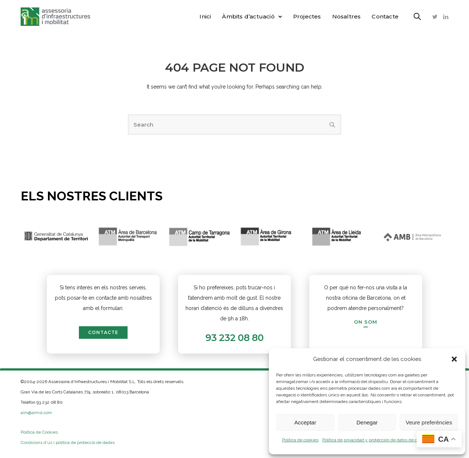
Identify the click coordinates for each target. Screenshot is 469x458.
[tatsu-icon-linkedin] (445, 17)
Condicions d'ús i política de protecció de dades (68, 442)
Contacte (385, 16)
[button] (454, 359)
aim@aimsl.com (36, 412)
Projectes (307, 16)
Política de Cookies (39, 432)
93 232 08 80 (234, 337)
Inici (205, 16)
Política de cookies (300, 439)
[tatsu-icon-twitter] (435, 17)
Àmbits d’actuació (248, 16)
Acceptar (305, 422)
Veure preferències (429, 422)
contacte (103, 332)
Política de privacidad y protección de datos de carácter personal (385, 439)
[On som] (365, 322)
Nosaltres (346, 16)
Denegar (367, 422)
